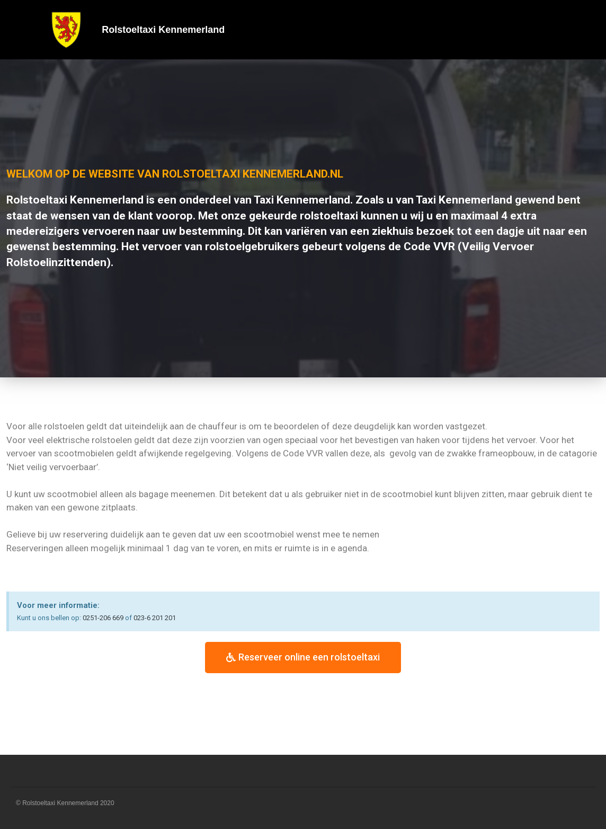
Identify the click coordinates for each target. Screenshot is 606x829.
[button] (303, 657)
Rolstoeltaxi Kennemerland (163, 29)
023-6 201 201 (154, 618)
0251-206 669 (103, 618)
